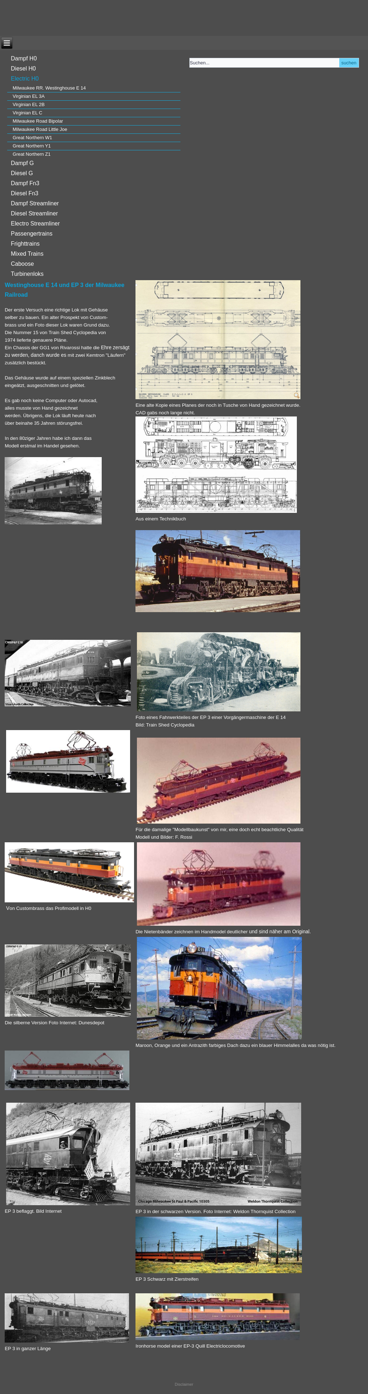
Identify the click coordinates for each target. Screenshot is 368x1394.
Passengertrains (31, 234)
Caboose (22, 264)
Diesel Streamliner (34, 213)
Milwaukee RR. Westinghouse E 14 (49, 88)
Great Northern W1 (32, 137)
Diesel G (22, 173)
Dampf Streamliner (35, 203)
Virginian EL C (27, 112)
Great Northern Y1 (32, 146)
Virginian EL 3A (29, 96)
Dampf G (22, 163)
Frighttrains (25, 244)
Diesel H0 (23, 68)
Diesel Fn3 (24, 193)
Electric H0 (24, 79)
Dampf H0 (24, 58)
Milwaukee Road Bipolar (38, 121)
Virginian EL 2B (29, 104)
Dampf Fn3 (25, 183)
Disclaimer (184, 1384)
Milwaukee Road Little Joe (40, 129)
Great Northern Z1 (32, 154)
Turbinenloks (27, 274)
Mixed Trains (27, 254)
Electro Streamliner (35, 223)
